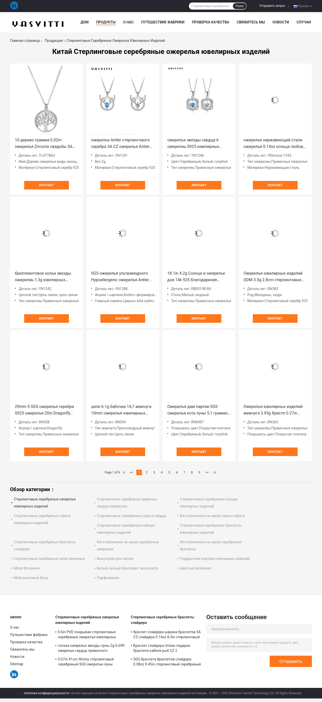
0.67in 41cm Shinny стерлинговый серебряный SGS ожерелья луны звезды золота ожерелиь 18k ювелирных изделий (86, 662)
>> (207, 472)
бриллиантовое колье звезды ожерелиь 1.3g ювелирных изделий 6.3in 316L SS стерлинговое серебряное (43, 277)
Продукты (106, 22)
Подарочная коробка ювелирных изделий (215, 559)
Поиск (239, 6)
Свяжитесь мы (251, 22)
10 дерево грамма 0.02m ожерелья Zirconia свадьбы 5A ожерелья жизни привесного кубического (43, 144)
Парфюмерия (108, 578)
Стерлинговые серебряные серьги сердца (131, 516)
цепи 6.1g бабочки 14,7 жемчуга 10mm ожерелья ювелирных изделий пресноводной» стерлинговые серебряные (121, 410)
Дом (84, 22)
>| (214, 472)
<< (131, 472)
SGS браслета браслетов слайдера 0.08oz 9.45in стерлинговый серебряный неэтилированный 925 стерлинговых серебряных (167, 662)
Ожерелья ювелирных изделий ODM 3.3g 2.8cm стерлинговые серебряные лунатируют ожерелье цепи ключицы (273, 277)
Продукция (54, 41)
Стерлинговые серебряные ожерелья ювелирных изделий (87, 620)
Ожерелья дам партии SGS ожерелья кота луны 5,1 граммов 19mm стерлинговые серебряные (198, 410)
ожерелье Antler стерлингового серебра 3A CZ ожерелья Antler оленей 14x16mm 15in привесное (122, 144)
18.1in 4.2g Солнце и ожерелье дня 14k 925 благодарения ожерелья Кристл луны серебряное (196, 277)
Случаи (304, 22)
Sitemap (16, 664)
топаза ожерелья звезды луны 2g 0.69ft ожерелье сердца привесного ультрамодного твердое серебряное (91, 649)
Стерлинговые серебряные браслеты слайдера (162, 620)
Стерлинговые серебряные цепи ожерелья (49, 559)
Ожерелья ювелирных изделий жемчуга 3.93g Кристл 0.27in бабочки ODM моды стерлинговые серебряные (273, 410)
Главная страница (25, 41)
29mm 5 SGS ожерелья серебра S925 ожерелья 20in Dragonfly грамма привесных (44, 410)
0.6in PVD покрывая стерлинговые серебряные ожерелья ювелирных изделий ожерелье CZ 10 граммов (87, 635)
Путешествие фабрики (162, 22)
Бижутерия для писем (115, 559)
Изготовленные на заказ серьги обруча (212, 516)
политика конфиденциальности (46, 693)
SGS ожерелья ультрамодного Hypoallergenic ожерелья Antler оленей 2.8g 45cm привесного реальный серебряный (120, 277)
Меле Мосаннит (27, 568)
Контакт (46, 185)
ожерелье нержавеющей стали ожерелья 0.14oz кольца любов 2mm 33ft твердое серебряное (273, 144)
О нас (128, 22)
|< (124, 472)
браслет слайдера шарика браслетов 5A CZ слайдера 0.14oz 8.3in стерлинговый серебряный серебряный (167, 635)
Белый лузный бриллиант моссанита (127, 568)
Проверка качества (210, 22)
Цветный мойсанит (196, 568)
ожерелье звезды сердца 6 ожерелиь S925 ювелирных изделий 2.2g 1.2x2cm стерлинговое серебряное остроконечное (193, 144)
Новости (280, 22)
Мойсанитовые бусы (31, 578)
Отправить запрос (272, 6)
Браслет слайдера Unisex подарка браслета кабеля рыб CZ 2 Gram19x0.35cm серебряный (161, 649)
